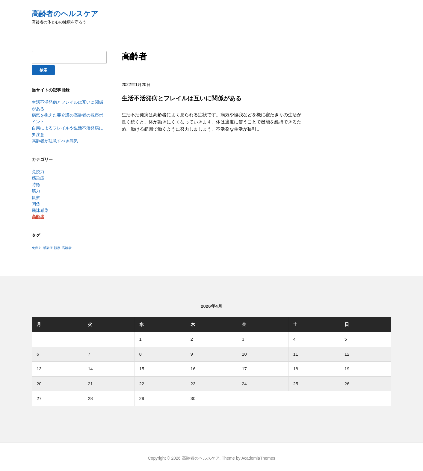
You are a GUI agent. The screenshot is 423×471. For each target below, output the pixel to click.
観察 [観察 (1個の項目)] (57, 245)
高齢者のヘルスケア (65, 14)
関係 (36, 201)
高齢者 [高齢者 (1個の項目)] (67, 245)
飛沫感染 (40, 207)
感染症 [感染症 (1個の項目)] (48, 245)
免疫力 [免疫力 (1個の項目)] (37, 245)
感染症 (38, 176)
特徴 (36, 182)
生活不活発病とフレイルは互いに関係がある (181, 98)
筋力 (36, 188)
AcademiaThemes (258, 455)
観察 (36, 195)
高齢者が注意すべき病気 (55, 139)
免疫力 (38, 169)
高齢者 (38, 214)
